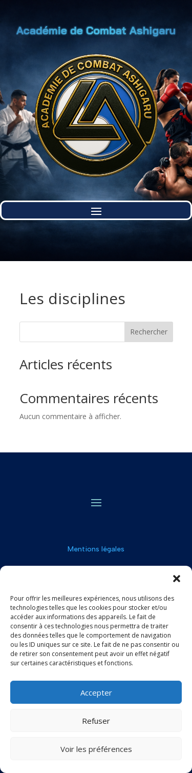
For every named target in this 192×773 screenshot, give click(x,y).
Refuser (96, 721)
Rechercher (148, 331)
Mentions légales (96, 549)
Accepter (96, 692)
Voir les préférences (96, 749)
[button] (177, 578)
